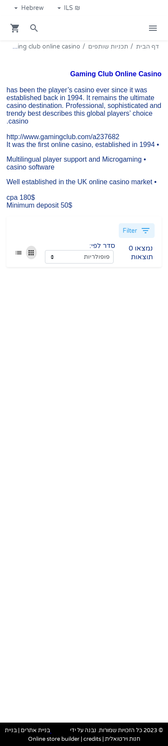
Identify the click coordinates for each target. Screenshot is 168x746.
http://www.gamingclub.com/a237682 (62, 136)
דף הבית (147, 46)
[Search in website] (34, 28)
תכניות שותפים (108, 46)
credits (92, 739)
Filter (137, 230)
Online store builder (53, 739)
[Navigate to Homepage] (120, 28)
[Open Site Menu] (153, 28)
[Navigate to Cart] (15, 28)
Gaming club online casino (42, 46)
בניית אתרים (35, 730)
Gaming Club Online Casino (116, 74)
